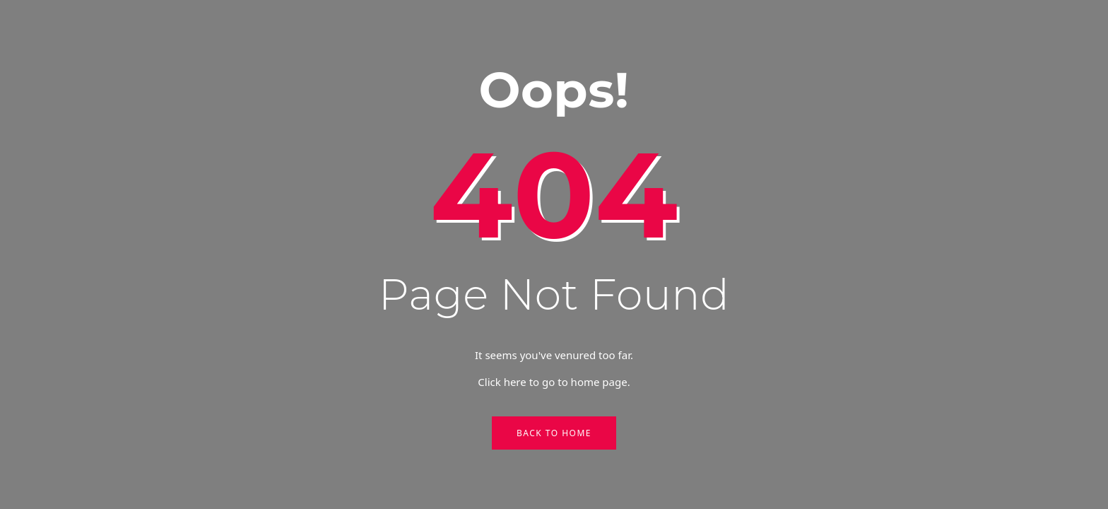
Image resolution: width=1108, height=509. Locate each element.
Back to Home (554, 433)
